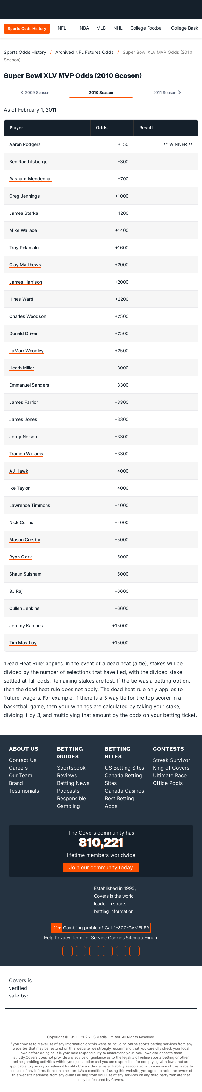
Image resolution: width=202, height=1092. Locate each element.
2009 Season (35, 92)
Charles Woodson (27, 316)
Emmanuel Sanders (29, 385)
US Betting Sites (124, 768)
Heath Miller (21, 367)
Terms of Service (89, 937)
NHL (118, 28)
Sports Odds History (25, 52)
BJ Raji (16, 591)
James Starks (23, 213)
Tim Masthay (23, 642)
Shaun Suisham (25, 574)
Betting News (73, 783)
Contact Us (22, 760)
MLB (101, 28)
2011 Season (167, 92)
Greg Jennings (24, 196)
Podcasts (68, 791)
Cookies (116, 937)
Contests (168, 748)
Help (49, 937)
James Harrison (25, 281)
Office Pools (168, 783)
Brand (16, 783)
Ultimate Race (170, 775)
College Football (146, 28)
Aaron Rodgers (25, 144)
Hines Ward (21, 299)
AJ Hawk (18, 470)
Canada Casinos (124, 791)
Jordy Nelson (23, 436)
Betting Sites (118, 752)
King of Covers (171, 768)
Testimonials (24, 791)
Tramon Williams (26, 453)
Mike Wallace (23, 230)
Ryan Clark (20, 556)
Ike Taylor (19, 488)
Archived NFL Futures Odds (84, 52)
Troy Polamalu (24, 247)
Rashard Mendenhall (30, 178)
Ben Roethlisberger (29, 161)
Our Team (20, 775)
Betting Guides (70, 752)
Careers (18, 768)
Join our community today (101, 867)
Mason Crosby (24, 539)
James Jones (23, 419)
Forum (150, 937)
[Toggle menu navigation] (193, 9)
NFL (65, 28)
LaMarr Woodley (26, 350)
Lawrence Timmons (29, 505)
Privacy (62, 937)
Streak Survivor (171, 760)
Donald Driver (23, 333)
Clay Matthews (25, 264)
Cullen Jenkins (24, 608)
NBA (84, 28)
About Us (24, 748)
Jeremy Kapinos (26, 625)
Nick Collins (21, 522)
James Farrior (23, 402)
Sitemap (134, 937)
